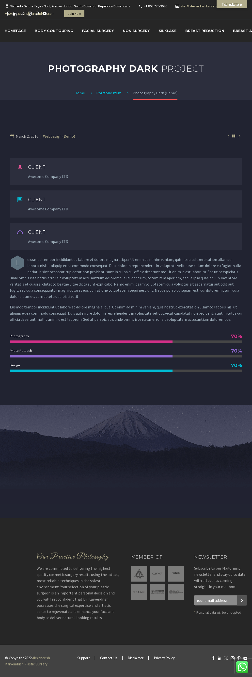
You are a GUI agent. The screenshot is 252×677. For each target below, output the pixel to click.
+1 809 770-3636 (155, 6)
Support (83, 658)
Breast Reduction (204, 31)
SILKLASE (167, 31)
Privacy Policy (164, 658)
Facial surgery (98, 31)
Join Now (74, 13)
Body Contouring (54, 31)
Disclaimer (135, 658)
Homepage (15, 31)
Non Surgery (136, 31)
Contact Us (108, 658)
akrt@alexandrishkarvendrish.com (206, 6)
